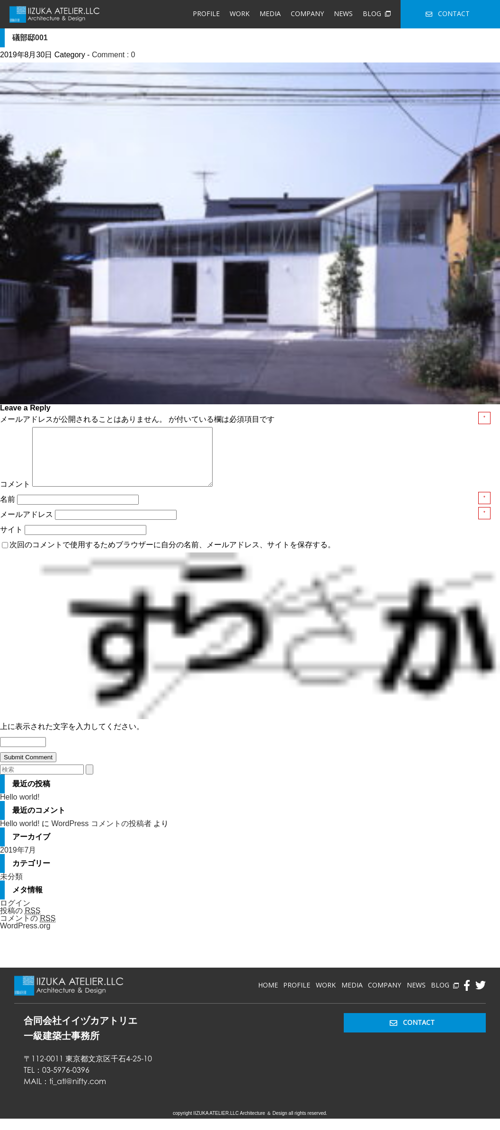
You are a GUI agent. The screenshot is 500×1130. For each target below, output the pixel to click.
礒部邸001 (30, 38)
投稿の (20, 922)
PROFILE (206, 13)
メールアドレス (27, 526)
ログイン (15, 914)
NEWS (343, 13)
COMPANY (307, 13)
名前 (8, 511)
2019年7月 (18, 861)
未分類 (11, 888)
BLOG (376, 13)
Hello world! (20, 808)
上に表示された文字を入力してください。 (72, 738)
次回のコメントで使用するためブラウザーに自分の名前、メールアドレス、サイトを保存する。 (172, 556)
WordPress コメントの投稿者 (101, 835)
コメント (15, 495)
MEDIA (270, 13)
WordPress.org (25, 937)
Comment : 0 (113, 55)
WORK (240, 13)
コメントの (27, 929)
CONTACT (448, 13)
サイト (11, 541)
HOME (268, 996)
